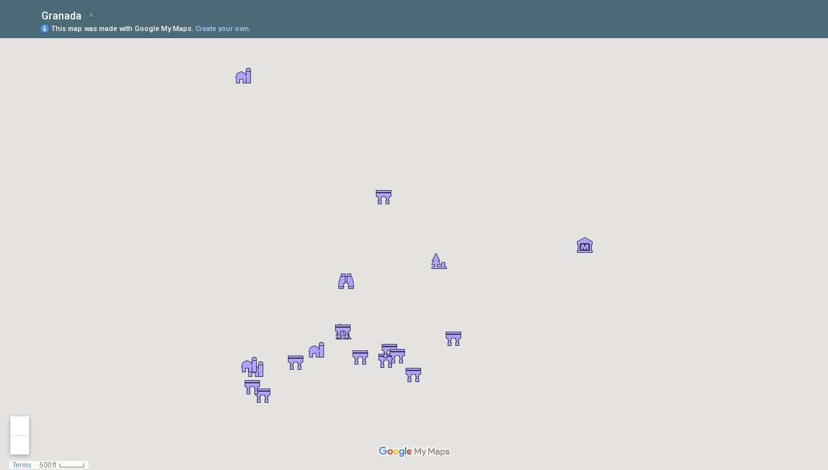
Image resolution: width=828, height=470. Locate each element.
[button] (316, 350)
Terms (22, 465)
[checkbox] (91, 14)
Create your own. (223, 29)
